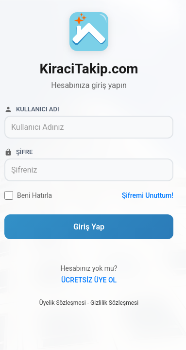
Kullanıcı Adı (31, 109)
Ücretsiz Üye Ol (89, 280)
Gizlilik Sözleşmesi (114, 302)
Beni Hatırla (34, 195)
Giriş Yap (88, 226)
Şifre (18, 152)
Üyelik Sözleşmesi (62, 302)
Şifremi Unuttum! (147, 195)
